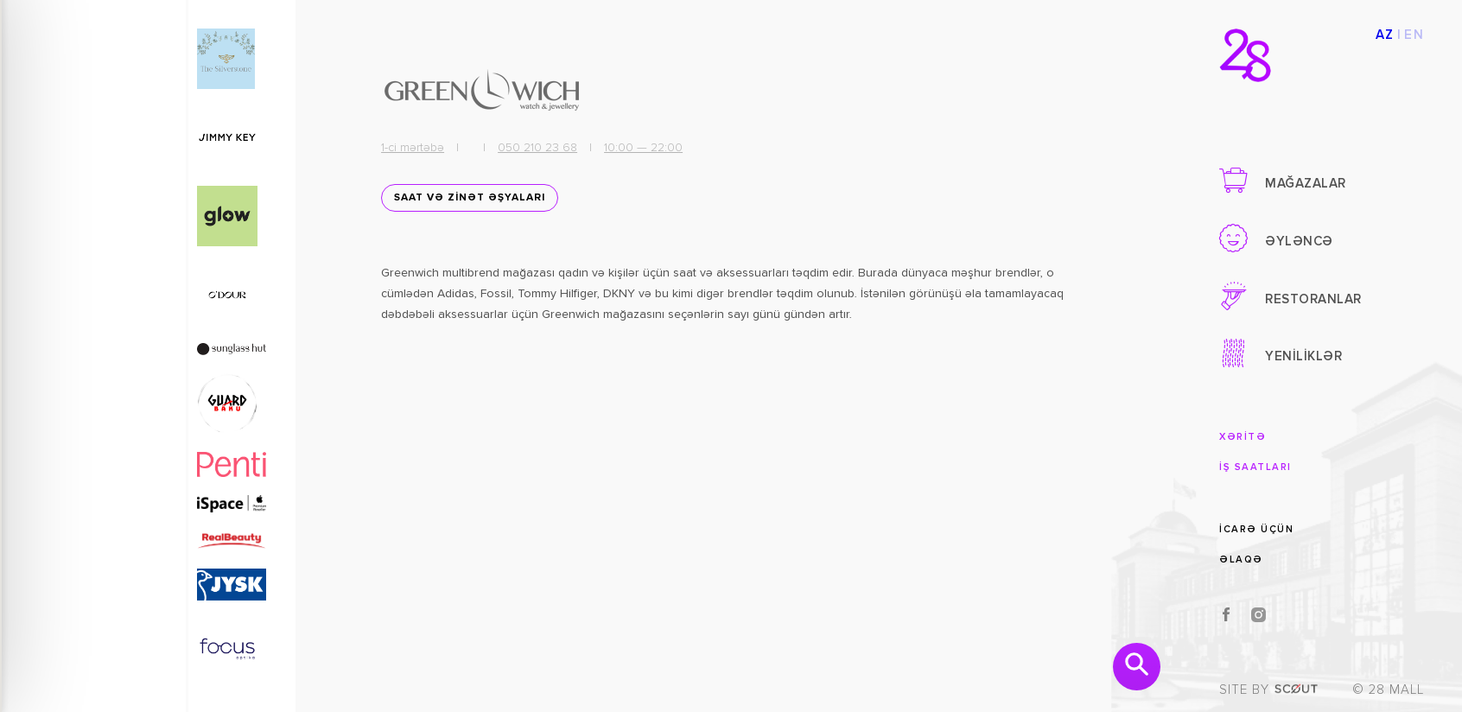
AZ (1385, 35)
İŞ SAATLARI (1255, 467)
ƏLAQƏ (1241, 559)
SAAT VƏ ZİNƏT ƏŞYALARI (463, 205)
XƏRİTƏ (1242, 437)
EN (1414, 35)
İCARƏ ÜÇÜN (1256, 528)
